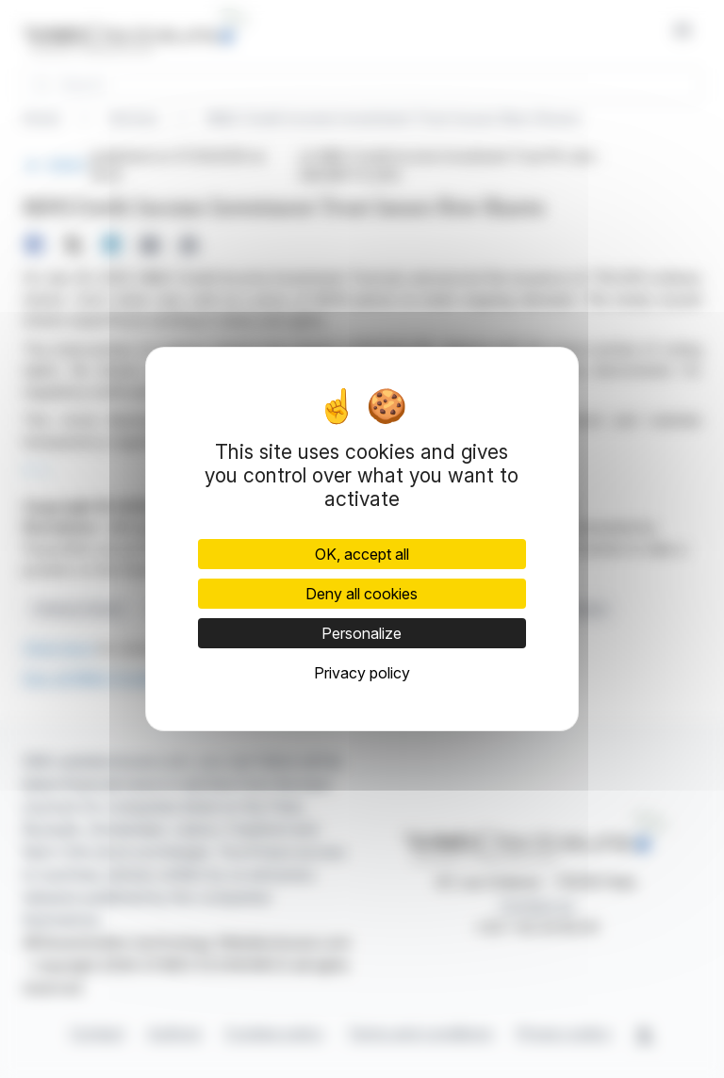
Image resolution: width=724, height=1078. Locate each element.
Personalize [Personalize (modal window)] (361, 633)
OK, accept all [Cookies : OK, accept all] (362, 554)
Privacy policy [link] (362, 672)
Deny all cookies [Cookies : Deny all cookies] (361, 593)
